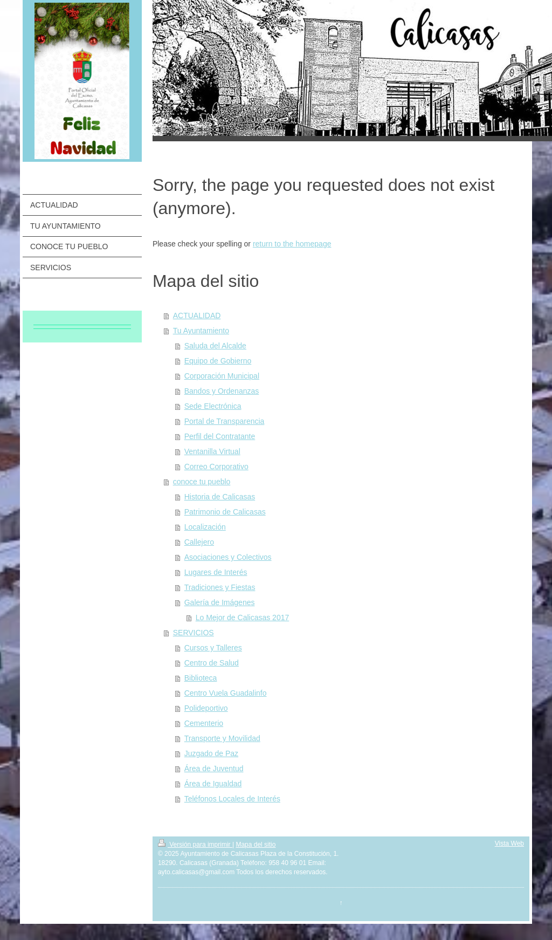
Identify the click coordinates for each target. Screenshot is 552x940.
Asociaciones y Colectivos (228, 557)
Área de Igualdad (213, 783)
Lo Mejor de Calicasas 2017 (242, 617)
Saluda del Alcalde (215, 345)
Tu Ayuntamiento (201, 330)
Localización (205, 527)
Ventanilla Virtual (212, 451)
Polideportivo (206, 708)
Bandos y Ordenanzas (221, 391)
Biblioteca (200, 678)
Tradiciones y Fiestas (220, 587)
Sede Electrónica (213, 406)
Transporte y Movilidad (222, 738)
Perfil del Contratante (220, 436)
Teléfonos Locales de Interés (232, 798)
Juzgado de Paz (211, 753)
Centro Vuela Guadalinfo (225, 693)
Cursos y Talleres (213, 647)
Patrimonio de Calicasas (225, 511)
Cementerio (203, 723)
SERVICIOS (193, 632)
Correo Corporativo (216, 466)
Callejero (199, 542)
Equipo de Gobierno (218, 360)
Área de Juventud (214, 768)
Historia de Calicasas (220, 496)
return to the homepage (292, 243)
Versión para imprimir (195, 844)
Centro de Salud (211, 662)
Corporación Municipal (221, 376)
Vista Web (509, 843)
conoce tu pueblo (202, 481)
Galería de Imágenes (219, 602)
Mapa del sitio (255, 844)
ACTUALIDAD (197, 315)
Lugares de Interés (215, 572)
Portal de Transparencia (224, 421)
